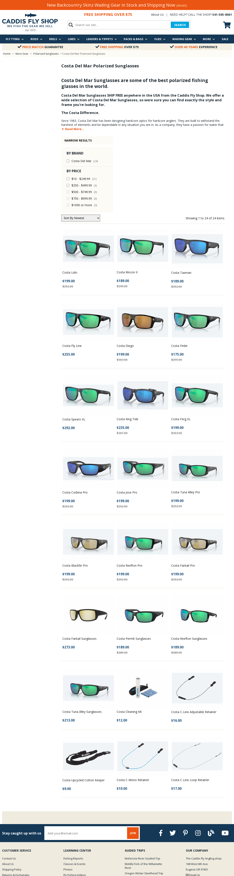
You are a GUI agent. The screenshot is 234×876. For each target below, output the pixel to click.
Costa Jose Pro (127, 416)
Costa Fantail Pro (183, 489)
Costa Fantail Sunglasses (79, 562)
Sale (225, 39)
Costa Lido (69, 196)
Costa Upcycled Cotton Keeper (83, 704)
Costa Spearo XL (73, 343)
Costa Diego (125, 269)
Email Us (193, 799)
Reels (55, 39)
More (209, 39)
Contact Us (9, 782)
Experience (193, 47)
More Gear (21, 54)
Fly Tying (15, 39)
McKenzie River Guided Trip (142, 782)
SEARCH (180, 25)
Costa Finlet (179, 269)
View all (130, 802)
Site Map (7, 810)
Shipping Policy (11, 793)
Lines (74, 39)
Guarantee (40, 47)
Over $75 (117, 47)
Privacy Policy (11, 804)
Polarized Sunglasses (46, 54)
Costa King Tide (127, 343)
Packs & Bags (135, 39)
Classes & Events (74, 788)
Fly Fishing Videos (74, 799)
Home (7, 54)
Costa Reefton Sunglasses (189, 562)
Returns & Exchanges (15, 799)
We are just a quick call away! (202, 808)
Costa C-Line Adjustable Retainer (193, 636)
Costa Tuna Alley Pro (185, 416)
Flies (159, 39)
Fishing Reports (73, 782)
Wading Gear (184, 39)
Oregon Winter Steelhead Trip (144, 797)
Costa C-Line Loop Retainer (190, 704)
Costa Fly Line (72, 269)
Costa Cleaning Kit (129, 635)
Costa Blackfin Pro (75, 489)
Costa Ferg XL (181, 343)
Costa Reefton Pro (129, 489)
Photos (68, 793)
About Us (157, 15)
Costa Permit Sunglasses (134, 562)
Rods (36, 39)
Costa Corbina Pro (75, 416)
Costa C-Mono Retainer (133, 704)
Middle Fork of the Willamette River (143, 789)
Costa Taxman (181, 196)
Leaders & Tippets (101, 39)
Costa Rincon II (127, 196)
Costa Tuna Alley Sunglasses (82, 635)
